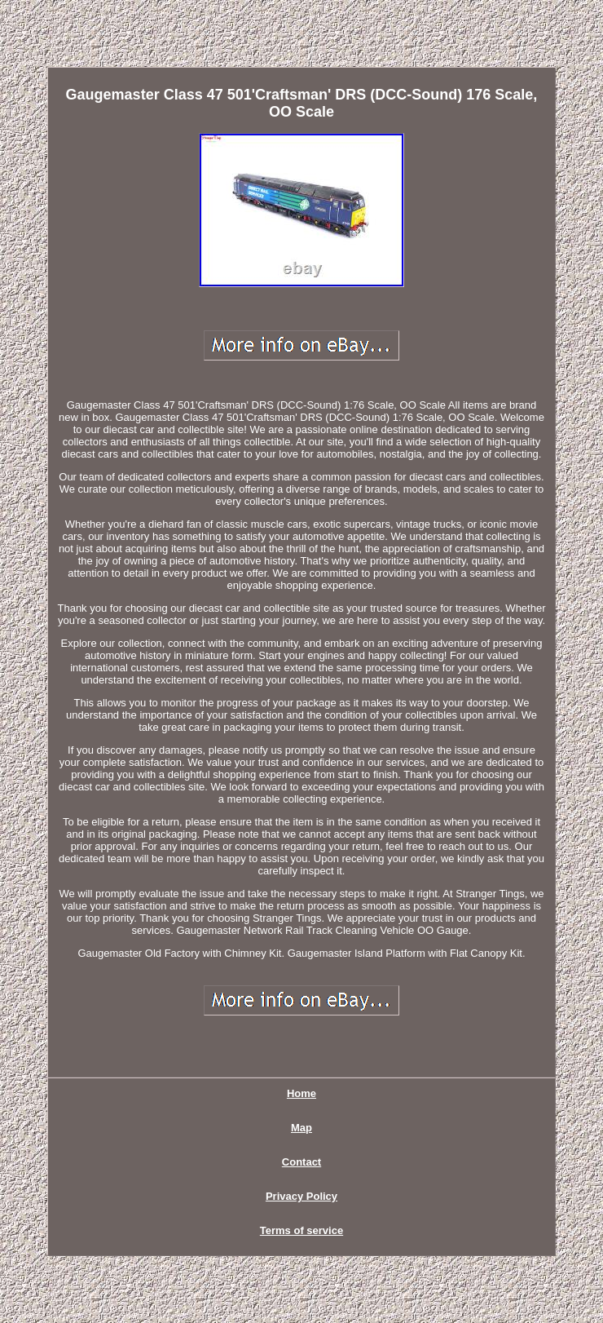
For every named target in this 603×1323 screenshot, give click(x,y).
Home (301, 1093)
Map (301, 1128)
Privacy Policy (301, 1196)
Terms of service (301, 1230)
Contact (301, 1162)
